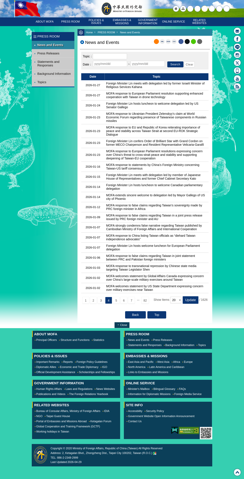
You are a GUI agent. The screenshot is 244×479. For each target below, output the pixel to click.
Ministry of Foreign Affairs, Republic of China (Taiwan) (122, 8)
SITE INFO (134, 405)
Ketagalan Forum (100, 421)
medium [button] (205, 9)
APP (237, 70)
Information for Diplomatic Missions (149, 394)
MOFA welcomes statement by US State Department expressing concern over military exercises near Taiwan (154, 287)
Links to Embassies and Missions (148, 372)
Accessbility (135, 411)
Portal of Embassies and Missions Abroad (61, 421)
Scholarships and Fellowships (97, 372)
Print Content (206, 41)
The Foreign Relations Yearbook (88, 394)
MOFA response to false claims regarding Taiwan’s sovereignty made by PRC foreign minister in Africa (154, 207)
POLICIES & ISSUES (97, 22)
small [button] (212, 9)
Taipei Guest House (58, 416)
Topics (41, 82)
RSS (237, 86)
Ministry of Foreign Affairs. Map (154, 453)
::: (33, 33)
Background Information (54, 73)
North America (136, 367)
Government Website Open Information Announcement (161, 416)
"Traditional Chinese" (190, 9)
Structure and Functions (75, 340)
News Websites (105, 389)
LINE (237, 46)
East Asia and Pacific (141, 361)
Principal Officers (46, 340)
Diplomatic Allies (46, 367)
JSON (168, 41)
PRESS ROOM (70, 21)
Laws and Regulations (79, 389)
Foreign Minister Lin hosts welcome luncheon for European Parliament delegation (153, 247)
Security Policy (155, 411)
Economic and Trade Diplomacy (79, 367)
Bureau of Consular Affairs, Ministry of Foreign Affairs (68, 411)
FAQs (182, 389)
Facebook (180, 41)
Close (123, 325)
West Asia (163, 361)
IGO (104, 367)
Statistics (98, 340)
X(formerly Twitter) (237, 62)
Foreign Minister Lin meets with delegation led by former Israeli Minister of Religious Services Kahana (155, 85)
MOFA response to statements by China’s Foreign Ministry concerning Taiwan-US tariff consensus (152, 166)
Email (199, 41)
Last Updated (59, 462)
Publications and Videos (50, 394)
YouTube (237, 78)
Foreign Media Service (188, 394)
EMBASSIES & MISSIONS (122, 22)
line (193, 41)
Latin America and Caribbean (166, 367)
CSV (174, 41)
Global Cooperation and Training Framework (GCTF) (68, 426)
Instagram (237, 54)
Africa (176, 361)
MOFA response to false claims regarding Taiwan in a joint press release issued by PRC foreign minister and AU (154, 217)
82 (145, 300)
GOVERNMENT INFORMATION (148, 22)
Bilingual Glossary (164, 389)
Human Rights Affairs (49, 389)
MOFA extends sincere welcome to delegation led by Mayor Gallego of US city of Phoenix (155, 196)
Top (156, 314)
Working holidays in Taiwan (52, 431)
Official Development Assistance (55, 372)
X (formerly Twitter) (187, 41)
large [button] (197, 9)
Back (135, 314)
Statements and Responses (48, 63)
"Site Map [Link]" (183, 9)
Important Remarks (47, 361)
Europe (188, 361)
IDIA (106, 411)
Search (226, 9)
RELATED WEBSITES (199, 22)
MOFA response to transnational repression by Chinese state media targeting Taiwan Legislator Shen (151, 267)
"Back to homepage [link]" (176, 9)
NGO (39, 416)
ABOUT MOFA (45, 21)
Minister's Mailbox (237, 31)
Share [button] (219, 9)
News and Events (50, 45)
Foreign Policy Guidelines (92, 361)
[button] (190, 300)
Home (89, 32)
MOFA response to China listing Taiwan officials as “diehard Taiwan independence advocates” (150, 237)
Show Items (161, 299)
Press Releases (48, 53)
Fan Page (237, 38)
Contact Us (135, 421)
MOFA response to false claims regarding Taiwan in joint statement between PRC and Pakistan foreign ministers (150, 257)
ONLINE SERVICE (173, 21)
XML (162, 41)
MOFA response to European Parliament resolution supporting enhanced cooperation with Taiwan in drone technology (154, 95)
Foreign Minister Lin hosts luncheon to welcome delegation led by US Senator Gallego (152, 105)
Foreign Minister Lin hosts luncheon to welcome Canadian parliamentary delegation (154, 186)
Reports (68, 361)
